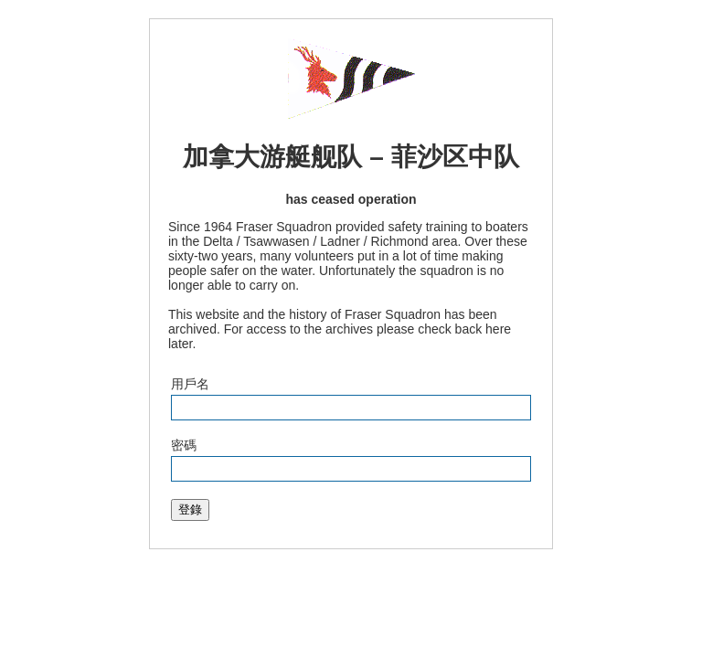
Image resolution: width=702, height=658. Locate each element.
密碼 (184, 445)
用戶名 (190, 384)
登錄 (190, 509)
